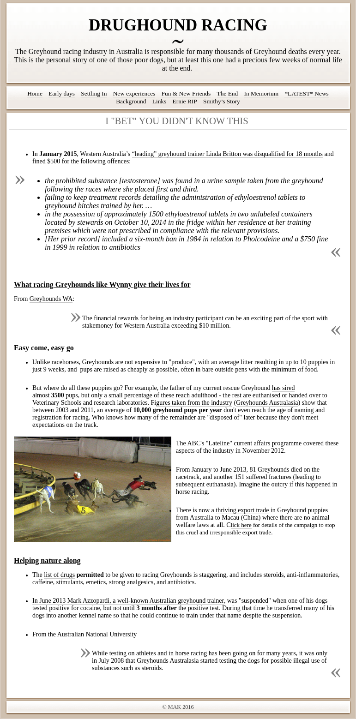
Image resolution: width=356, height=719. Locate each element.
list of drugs (59, 574)
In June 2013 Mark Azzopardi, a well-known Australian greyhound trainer (128, 600)
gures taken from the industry (194, 402)
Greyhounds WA (51, 298)
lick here (241, 524)
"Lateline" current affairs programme (254, 443)
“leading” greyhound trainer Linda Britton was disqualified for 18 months (227, 153)
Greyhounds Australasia (267, 402)
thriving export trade (242, 510)
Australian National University (97, 634)
